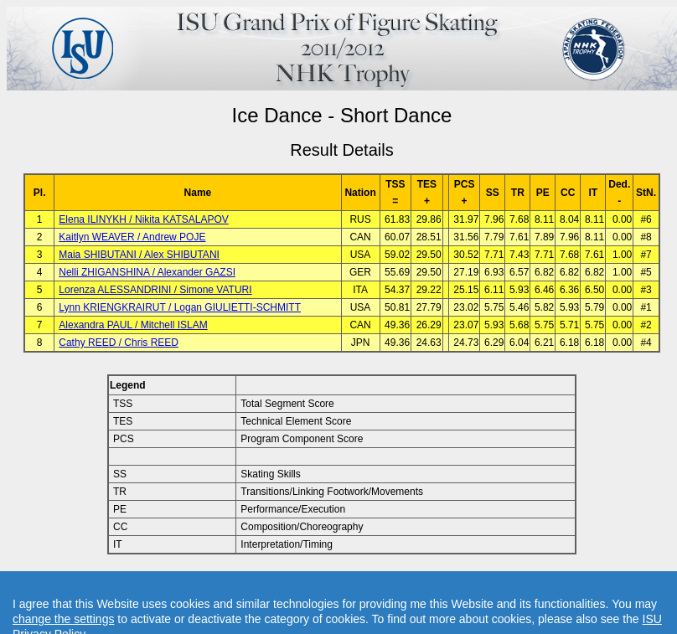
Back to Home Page (270, 582)
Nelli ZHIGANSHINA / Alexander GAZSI (147, 272)
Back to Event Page (130, 582)
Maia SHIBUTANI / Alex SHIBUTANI (139, 254)
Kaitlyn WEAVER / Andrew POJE (132, 237)
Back (200, 582)
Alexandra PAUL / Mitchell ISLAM (133, 325)
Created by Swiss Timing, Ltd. (530, 582)
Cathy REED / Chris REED (118, 342)
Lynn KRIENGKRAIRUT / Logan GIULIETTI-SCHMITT (180, 307)
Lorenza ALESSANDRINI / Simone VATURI (155, 290)
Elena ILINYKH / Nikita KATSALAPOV (144, 219)
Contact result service (402, 582)
